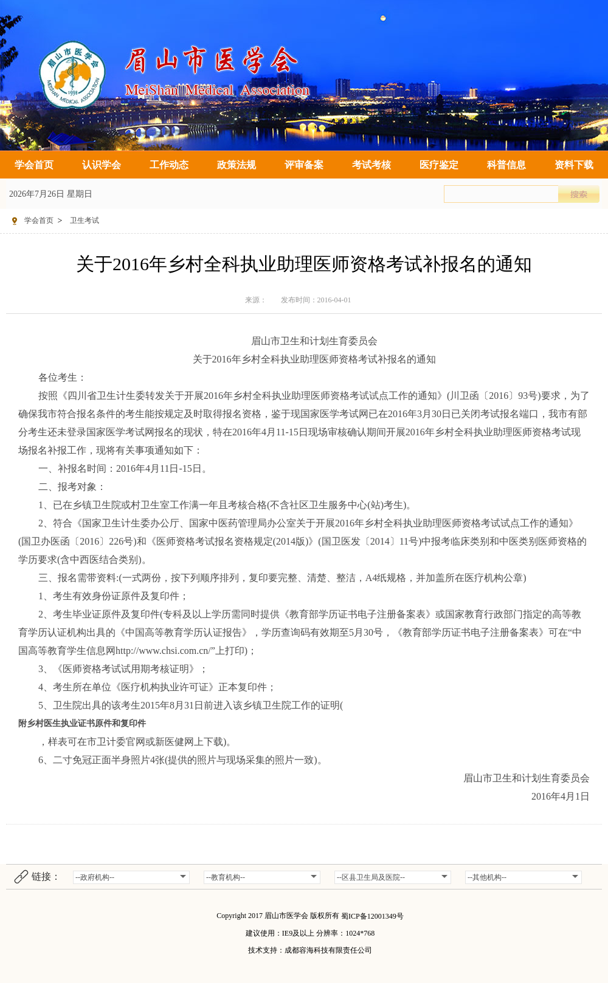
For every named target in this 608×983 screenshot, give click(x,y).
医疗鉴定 (439, 165)
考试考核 (371, 165)
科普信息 (506, 165)
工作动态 (169, 165)
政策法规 (236, 165)
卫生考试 (84, 220)
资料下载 (573, 165)
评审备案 (304, 165)
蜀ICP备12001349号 (372, 916)
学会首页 (34, 165)
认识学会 (101, 165)
